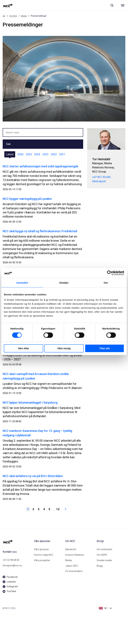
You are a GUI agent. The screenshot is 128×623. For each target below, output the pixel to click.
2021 (62, 154)
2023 (45, 154)
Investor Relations (74, 555)
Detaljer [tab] (64, 282)
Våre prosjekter (42, 560)
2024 (37, 154)
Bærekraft (70, 549)
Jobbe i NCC (71, 565)
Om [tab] (106, 282)
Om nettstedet (104, 549)
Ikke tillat (23, 348)
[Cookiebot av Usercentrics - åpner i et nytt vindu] (109, 272)
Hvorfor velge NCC (43, 555)
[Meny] (122, 5)
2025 (29, 154)
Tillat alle (104, 348)
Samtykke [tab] (22, 282)
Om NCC (13, 16)
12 (58, 509)
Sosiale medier (104, 560)
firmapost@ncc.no (12, 565)
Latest (10, 154)
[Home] (4, 16)
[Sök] (112, 5)
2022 (54, 154)
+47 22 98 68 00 (11, 560)
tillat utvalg (63, 348)
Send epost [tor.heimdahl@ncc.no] (99, 181)
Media (24, 16)
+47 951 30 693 (101, 177)
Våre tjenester (41, 549)
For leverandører (74, 571)
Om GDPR (102, 555)
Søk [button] (8, 144)
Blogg (100, 565)
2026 (21, 154)
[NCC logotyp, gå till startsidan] (8, 5)
